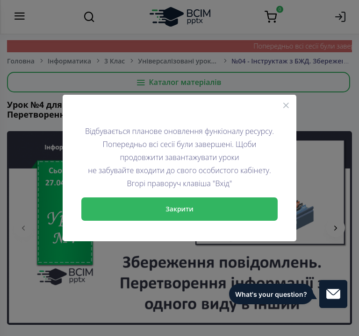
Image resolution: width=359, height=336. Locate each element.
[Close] (286, 105)
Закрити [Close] (179, 208)
